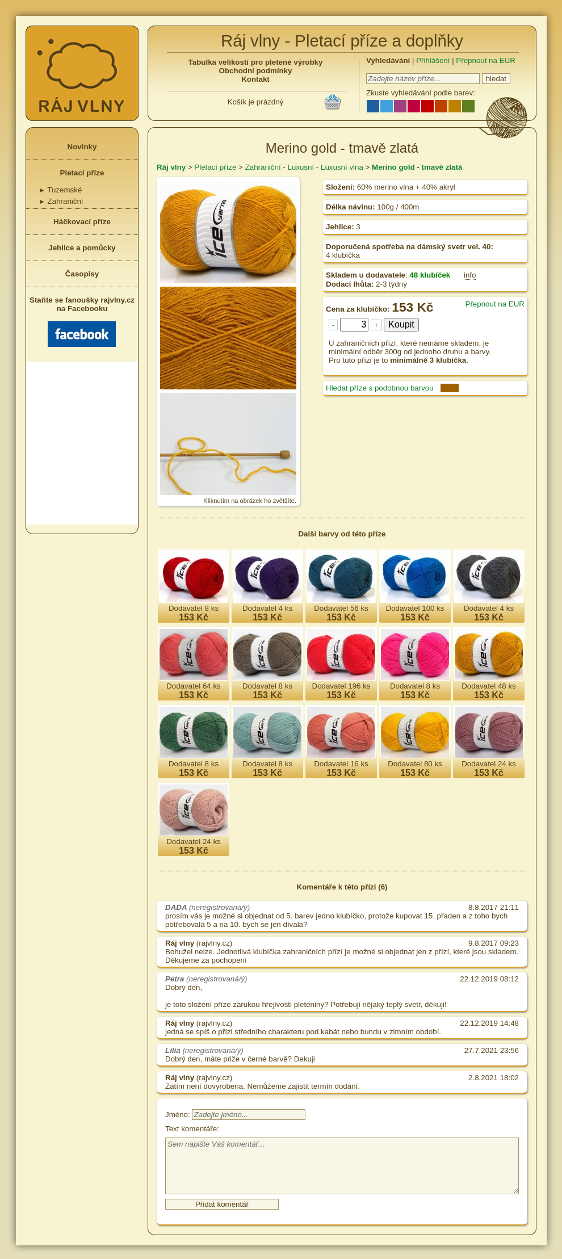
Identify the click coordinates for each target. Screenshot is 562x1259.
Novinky (82, 146)
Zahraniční (61, 201)
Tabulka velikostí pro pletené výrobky (255, 62)
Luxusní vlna (342, 167)
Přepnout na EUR (485, 60)
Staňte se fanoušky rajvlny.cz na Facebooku (82, 321)
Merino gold (393, 167)
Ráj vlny (171, 167)
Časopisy (82, 274)
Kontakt (255, 79)
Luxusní (300, 167)
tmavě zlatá (441, 167)
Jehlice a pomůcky (82, 248)
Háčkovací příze (82, 221)
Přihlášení (433, 60)
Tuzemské (60, 190)
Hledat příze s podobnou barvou (380, 388)
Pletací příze (82, 173)
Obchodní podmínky (255, 70)
